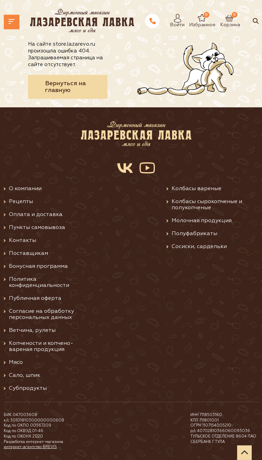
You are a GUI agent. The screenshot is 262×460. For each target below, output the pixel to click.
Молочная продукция (202, 221)
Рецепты (21, 201)
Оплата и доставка (35, 214)
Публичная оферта (35, 298)
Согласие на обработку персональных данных (41, 314)
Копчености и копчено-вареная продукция (41, 346)
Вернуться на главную (65, 86)
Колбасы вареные (196, 188)
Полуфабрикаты (194, 233)
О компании (25, 188)
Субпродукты (28, 388)
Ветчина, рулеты (32, 330)
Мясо (16, 362)
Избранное (197, 18)
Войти (175, 18)
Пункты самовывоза (37, 227)
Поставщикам (28, 253)
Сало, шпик (24, 375)
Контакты (22, 240)
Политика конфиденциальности (39, 282)
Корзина (226, 18)
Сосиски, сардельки (199, 246)
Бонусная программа (38, 266)
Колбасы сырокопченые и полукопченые (207, 205)
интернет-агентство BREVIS (30, 447)
